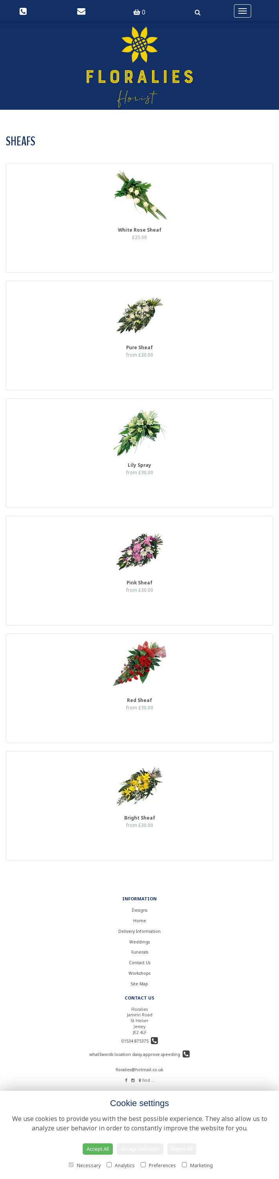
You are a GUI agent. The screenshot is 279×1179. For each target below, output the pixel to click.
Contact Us (139, 962)
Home (139, 920)
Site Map (139, 984)
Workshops (139, 973)
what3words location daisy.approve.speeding (139, 1054)
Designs (139, 910)
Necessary (85, 1165)
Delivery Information (139, 931)
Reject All (181, 1148)
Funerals (139, 952)
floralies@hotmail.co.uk (139, 1069)
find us (147, 1080)
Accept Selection (140, 1148)
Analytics (121, 1165)
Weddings (139, 942)
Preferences (158, 1165)
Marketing (197, 1165)
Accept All (98, 1148)
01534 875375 (139, 1041)
